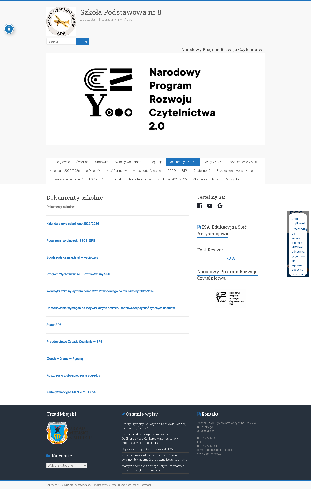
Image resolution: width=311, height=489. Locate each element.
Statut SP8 (53, 325)
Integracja (156, 162)
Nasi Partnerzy (117, 171)
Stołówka (101, 162)
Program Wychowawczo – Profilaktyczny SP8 (78, 274)
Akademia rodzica (206, 179)
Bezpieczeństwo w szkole (234, 171)
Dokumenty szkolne (182, 162)
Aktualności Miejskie (147, 171)
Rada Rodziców (140, 179)
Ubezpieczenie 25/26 (242, 162)
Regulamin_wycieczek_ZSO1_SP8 (70, 241)
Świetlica (82, 162)
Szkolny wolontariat (128, 162)
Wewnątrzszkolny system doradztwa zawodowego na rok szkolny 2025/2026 (100, 291)
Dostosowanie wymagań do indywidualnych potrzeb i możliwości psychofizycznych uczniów (110, 308)
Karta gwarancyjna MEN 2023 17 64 (70, 392)
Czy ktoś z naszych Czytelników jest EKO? (147, 449)
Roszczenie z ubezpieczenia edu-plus (73, 375)
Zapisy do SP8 (235, 179)
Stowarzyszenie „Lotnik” (66, 179)
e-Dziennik (93, 171)
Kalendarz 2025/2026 (65, 171)
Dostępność (201, 171)
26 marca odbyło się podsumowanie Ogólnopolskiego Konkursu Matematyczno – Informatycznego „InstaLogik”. (150, 438)
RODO (171, 171)
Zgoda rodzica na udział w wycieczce (72, 257)
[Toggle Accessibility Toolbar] (9, 29)
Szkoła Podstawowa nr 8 (120, 12)
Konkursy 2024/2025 (172, 179)
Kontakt (117, 179)
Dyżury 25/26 (212, 162)
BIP (184, 171)
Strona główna (60, 162)
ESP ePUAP (97, 179)
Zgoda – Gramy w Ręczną (65, 359)
